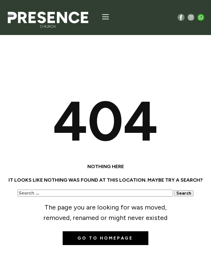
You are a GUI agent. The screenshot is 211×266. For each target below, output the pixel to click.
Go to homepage (105, 238)
